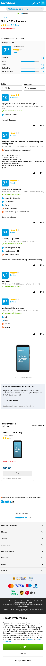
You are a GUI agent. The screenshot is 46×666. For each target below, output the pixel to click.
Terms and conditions (36, 609)
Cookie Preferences (22, 609)
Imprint (12, 609)
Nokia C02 (5, 18)
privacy (30, 639)
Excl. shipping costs (26, 377)
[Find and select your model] (25, 9)
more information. (23, 606)
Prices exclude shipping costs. (23, 603)
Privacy (5, 609)
